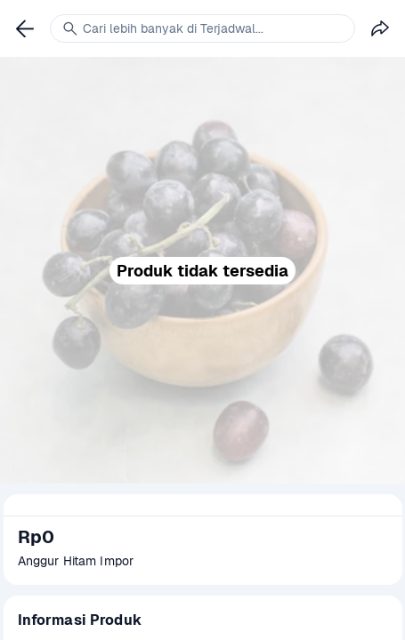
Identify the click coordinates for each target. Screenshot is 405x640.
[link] (25, 28)
